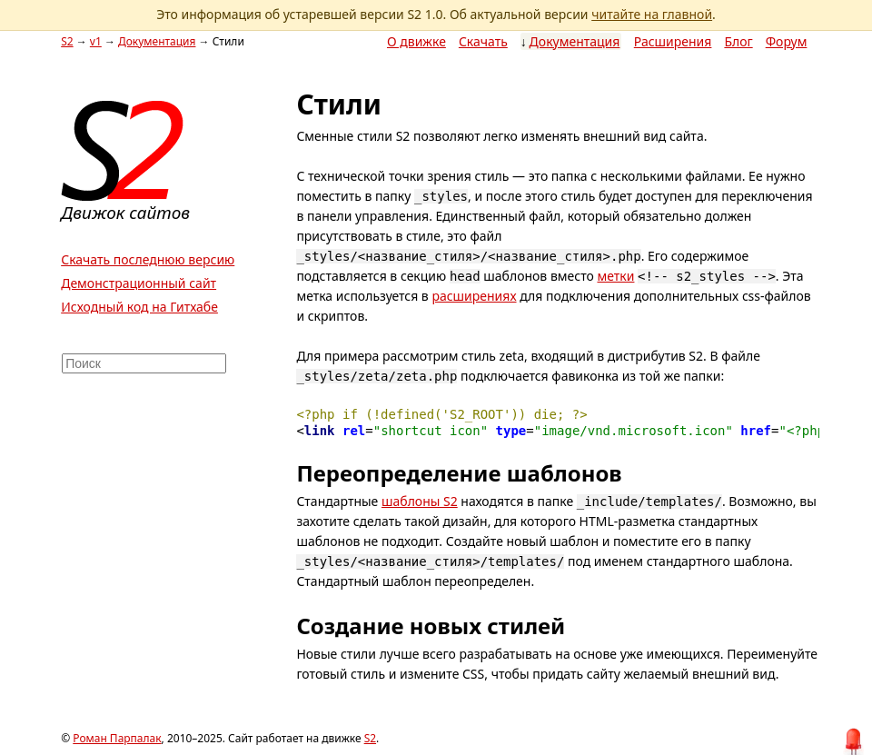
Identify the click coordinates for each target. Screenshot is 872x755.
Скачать (483, 41)
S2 (67, 41)
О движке (416, 41)
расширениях (473, 295)
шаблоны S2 (420, 501)
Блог (738, 41)
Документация (575, 41)
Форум (787, 41)
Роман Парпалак (117, 738)
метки (615, 275)
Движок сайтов (125, 212)
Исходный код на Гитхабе (139, 306)
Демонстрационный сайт (138, 283)
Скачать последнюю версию (147, 259)
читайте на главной (651, 14)
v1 (96, 41)
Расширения (673, 41)
